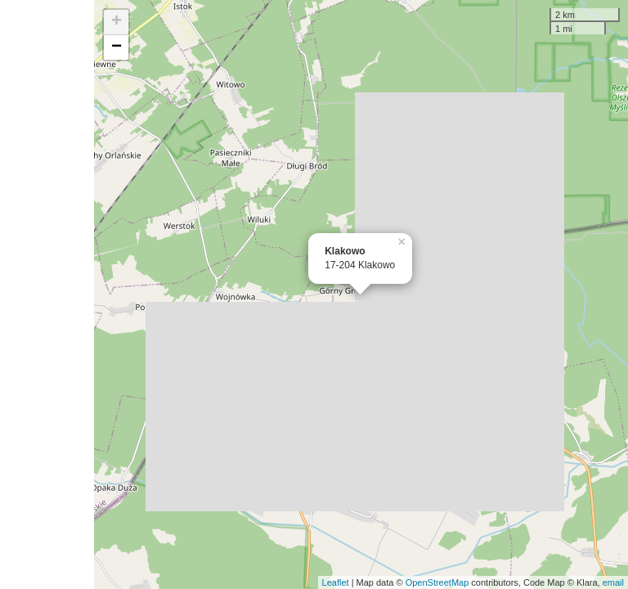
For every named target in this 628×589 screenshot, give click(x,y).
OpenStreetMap (437, 582)
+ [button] (116, 22)
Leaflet (335, 582)
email (613, 582)
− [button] (116, 47)
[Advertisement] (47, 294)
